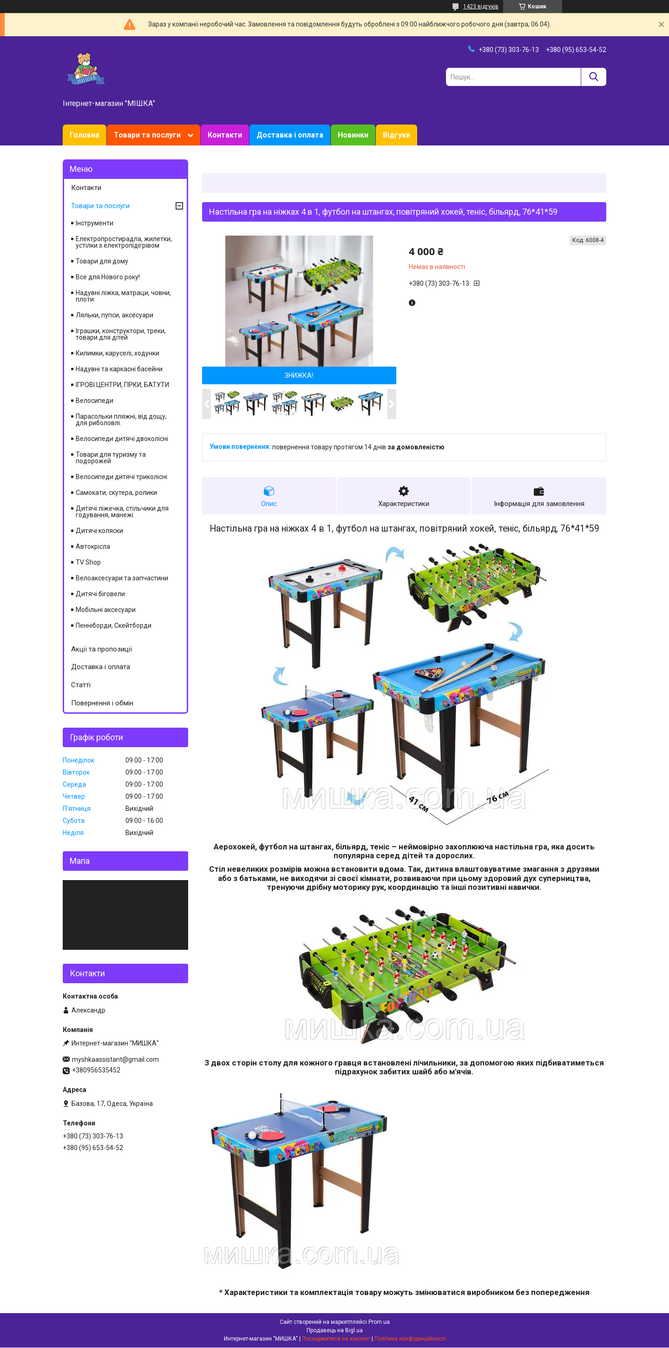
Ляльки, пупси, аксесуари (114, 315)
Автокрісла (93, 546)
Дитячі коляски (99, 530)
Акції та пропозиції (101, 649)
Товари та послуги (147, 135)
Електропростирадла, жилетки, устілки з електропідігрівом (124, 242)
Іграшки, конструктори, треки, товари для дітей (121, 334)
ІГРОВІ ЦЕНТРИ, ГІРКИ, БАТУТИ (122, 384)
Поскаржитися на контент (336, 1339)
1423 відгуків (480, 6)
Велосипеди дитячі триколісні (121, 476)
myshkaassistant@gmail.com (115, 1059)
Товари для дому (102, 261)
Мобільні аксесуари (106, 609)
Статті (81, 685)
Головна (84, 135)
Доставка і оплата (289, 135)
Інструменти (94, 223)
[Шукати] (593, 77)
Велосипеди (94, 400)
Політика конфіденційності (410, 1339)
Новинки (353, 135)
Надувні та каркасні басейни (119, 369)
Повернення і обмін (102, 703)
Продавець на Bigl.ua (335, 1331)
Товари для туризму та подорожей (111, 458)
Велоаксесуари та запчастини (122, 578)
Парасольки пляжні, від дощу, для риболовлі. (121, 420)
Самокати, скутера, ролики (116, 492)
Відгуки (396, 135)
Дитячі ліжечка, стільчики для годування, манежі (122, 512)
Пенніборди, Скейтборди (113, 625)
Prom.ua (379, 1322)
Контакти (225, 135)
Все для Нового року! (108, 277)
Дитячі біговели (100, 594)
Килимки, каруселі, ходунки (117, 353)
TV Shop (88, 562)
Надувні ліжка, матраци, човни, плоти (123, 296)
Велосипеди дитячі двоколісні (122, 438)
